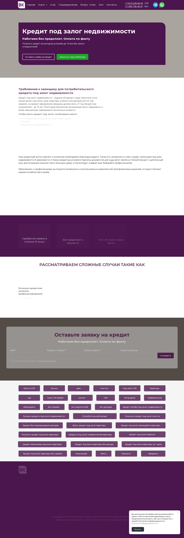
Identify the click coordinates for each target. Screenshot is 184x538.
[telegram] (155, 4)
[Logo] (21, 4)
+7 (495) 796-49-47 (134, 6)
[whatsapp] (161, 4)
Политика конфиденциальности (145, 523)
